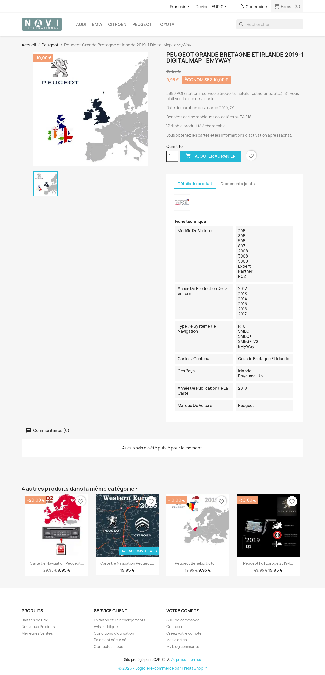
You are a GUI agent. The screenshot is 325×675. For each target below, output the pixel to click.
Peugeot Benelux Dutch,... (198, 563)
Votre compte (182, 611)
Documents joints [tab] (238, 183)
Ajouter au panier (210, 156)
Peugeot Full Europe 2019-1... (268, 563)
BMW (97, 24)
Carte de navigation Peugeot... (57, 563)
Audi (81, 24)
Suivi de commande (183, 620)
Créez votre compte (184, 633)
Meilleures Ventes (37, 633)
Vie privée (178, 659)
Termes (195, 659)
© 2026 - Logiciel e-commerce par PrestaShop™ (162, 668)
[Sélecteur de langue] (181, 7)
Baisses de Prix (35, 620)
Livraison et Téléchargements (119, 620)
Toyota (166, 24)
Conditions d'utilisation (114, 633)
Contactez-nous (108, 646)
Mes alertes (176, 639)
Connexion (176, 626)
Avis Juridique (106, 626)
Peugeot (142, 24)
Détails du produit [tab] (195, 183)
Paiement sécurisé (110, 639)
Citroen (117, 24)
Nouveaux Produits (38, 626)
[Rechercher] (269, 24)
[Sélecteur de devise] (220, 7)
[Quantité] (172, 156)
